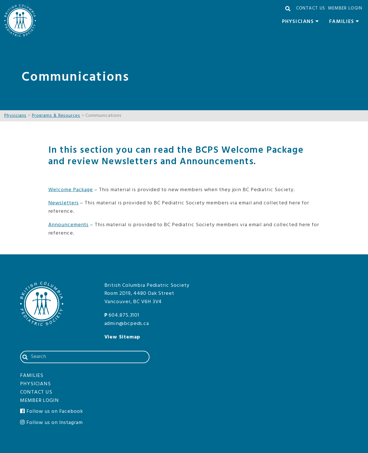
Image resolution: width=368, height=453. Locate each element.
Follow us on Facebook (51, 411)
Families (345, 22)
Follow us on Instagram (51, 423)
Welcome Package (70, 190)
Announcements (68, 225)
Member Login (345, 8)
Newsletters (63, 203)
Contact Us (310, 8)
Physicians (302, 22)
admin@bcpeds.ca (126, 324)
